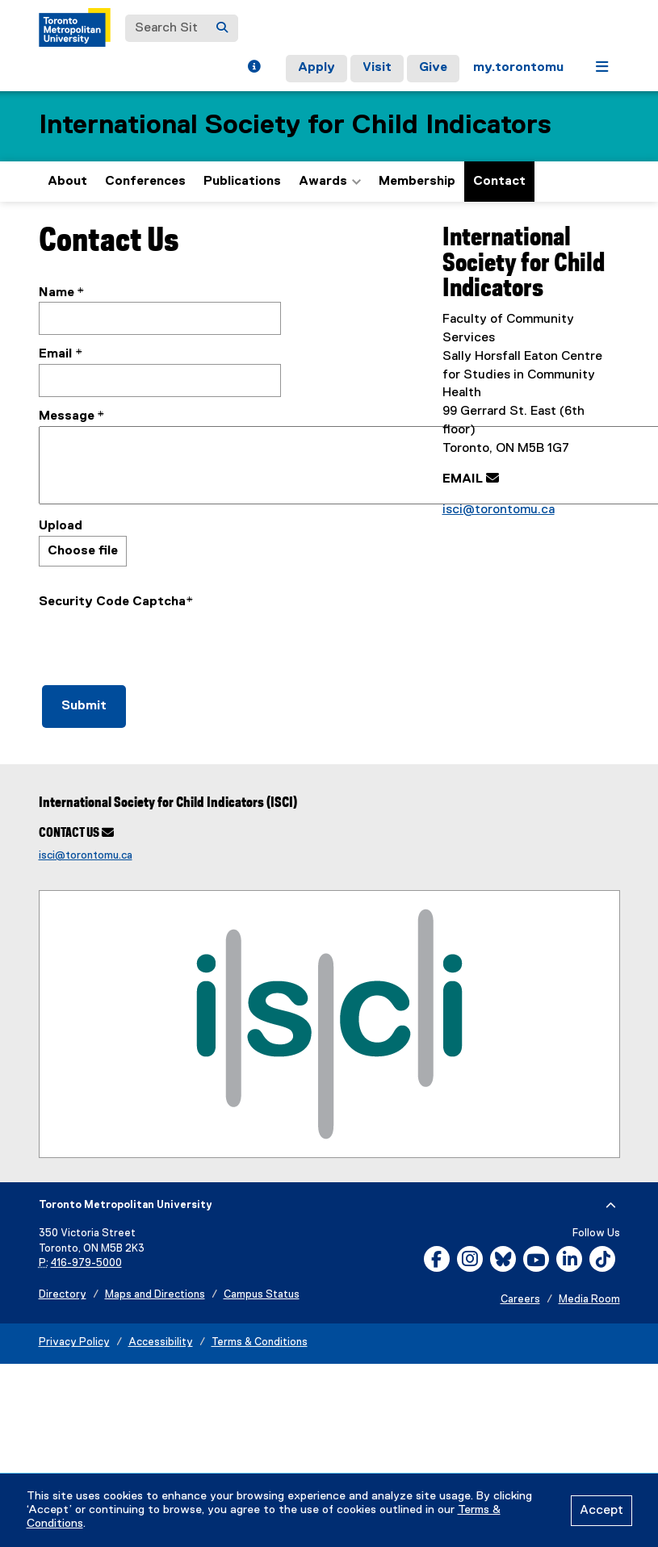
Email (57, 354)
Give (433, 67)
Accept (601, 1510)
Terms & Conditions (260, 1342)
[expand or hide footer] (610, 1205)
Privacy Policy (74, 1342)
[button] (254, 68)
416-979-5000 (86, 1263)
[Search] (222, 28)
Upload (60, 526)
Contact (499, 181)
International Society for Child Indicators (295, 125)
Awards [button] (330, 181)
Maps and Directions (155, 1295)
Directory (62, 1295)
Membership (417, 181)
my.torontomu (518, 67)
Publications (242, 181)
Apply (316, 67)
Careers (520, 1299)
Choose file (83, 551)
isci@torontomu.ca (498, 510)
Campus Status (262, 1295)
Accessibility (160, 1342)
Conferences (145, 181)
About (67, 181)
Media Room (589, 1299)
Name (56, 292)
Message (66, 416)
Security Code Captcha (112, 602)
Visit (377, 67)
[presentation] (161, 643)
